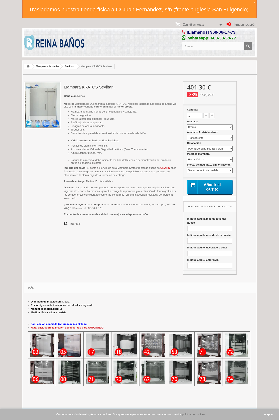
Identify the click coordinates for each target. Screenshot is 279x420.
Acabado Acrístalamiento (203, 132)
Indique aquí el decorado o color (207, 247)
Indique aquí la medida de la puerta (209, 235)
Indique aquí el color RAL (203, 259)
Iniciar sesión (245, 24)
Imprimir (75, 223)
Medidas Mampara (198, 153)
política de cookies (193, 414)
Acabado (193, 121)
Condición (70, 95)
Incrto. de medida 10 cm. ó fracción (209, 164)
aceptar (268, 414)
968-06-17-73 (222, 32)
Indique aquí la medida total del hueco (206, 220)
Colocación (194, 143)
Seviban (69, 66)
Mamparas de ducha (47, 66)
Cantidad (192, 109)
